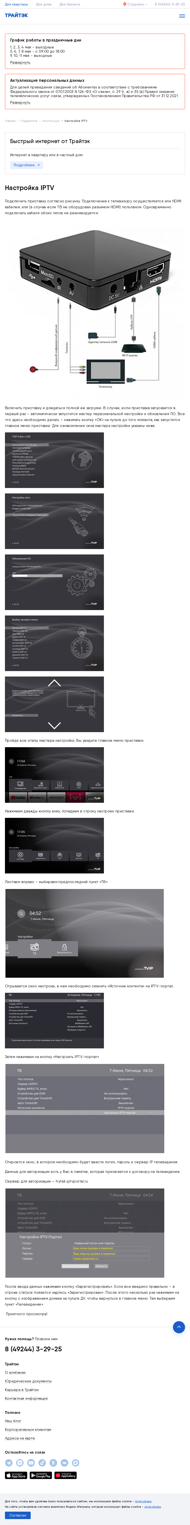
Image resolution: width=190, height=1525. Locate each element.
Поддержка (29, 121)
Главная (10, 121)
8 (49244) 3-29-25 (170, 4)
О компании (15, 1372)
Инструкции (51, 121)
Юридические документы (28, 1381)
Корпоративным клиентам (28, 1429)
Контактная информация (26, 1398)
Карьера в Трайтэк (22, 1390)
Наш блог (13, 1421)
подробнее (143, 1501)
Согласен (17, 1515)
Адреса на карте (20, 1438)
